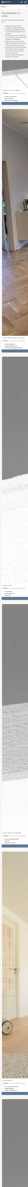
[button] (27, 6)
